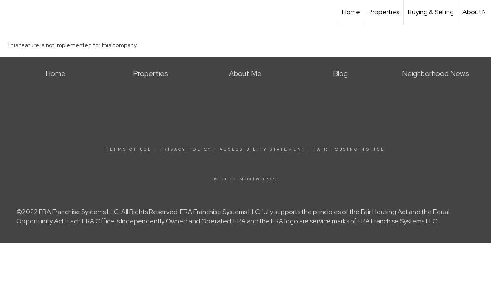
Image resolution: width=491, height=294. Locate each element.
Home (351, 12)
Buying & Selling (431, 12)
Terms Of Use (129, 149)
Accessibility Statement (263, 149)
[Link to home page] (10, 12)
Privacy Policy (186, 149)
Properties (384, 12)
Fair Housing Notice (349, 149)
